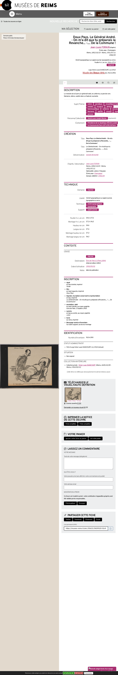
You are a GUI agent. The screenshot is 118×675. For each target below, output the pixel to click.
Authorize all (68, 673)
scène (90, 104)
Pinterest (88, 520)
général (109, 107)
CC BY (79, 403)
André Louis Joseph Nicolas (97, 118)
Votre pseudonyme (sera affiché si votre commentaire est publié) (84, 476)
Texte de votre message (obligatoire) (75, 457)
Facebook (78, 520)
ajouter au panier (91, 29)
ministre (90, 107)
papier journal (92, 210)
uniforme (106, 109)
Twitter (68, 520)
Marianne (91, 112)
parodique (98, 104)
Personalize (89, 673)
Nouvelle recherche (64, 21)
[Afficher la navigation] (12, 14)
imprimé (111, 65)
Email (98, 520)
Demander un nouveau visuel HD (75, 408)
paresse (90, 114)
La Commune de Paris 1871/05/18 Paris (102, 125)
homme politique (93, 109)
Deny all (79, 673)
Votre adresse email (70, 484)
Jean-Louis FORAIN (92, 164)
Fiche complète (85, 424)
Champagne (98, 174)
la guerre (100, 107)
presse (90, 257)
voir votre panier (109, 29)
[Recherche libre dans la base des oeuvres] (92, 21)
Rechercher (111, 21)
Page (89, 14)
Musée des (94, 72)
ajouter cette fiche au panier (76, 439)
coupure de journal (92, 155)
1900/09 (101, 176)
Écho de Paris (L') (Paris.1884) (96, 261)
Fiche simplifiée (71, 424)
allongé (108, 112)
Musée (102, 14)
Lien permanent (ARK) (70, 524)
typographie (92, 206)
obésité (100, 112)
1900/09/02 (90, 266)
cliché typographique (95, 204)
